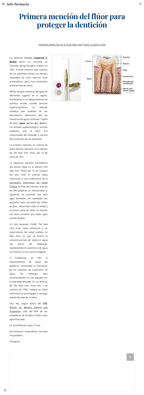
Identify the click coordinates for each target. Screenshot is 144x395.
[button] (3, 4)
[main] (72, 20)
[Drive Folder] (72, 372)
